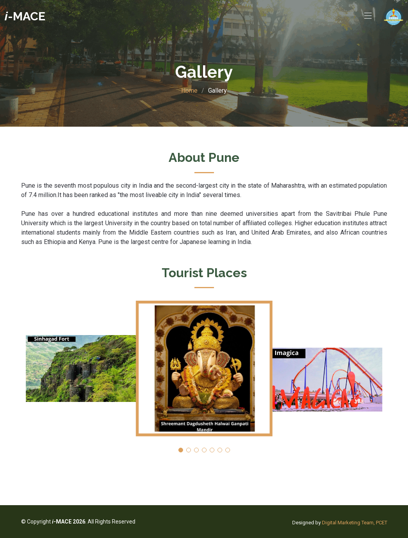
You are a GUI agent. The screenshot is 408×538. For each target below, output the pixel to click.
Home (189, 90)
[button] (180, 450)
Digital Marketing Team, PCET (354, 522)
